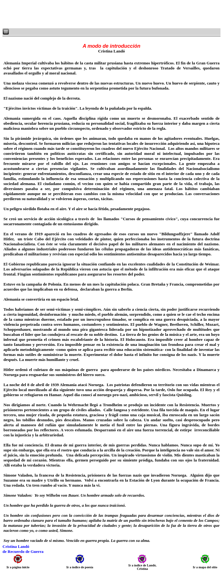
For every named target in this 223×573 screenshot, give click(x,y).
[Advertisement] (79, 14)
